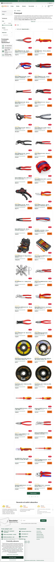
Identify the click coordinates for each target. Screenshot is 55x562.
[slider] (2, 25)
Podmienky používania (40, 560)
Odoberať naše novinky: (13, 522)
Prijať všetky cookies (12, 557)
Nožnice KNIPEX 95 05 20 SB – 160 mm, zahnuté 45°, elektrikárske (23, 77)
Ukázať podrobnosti (12, 559)
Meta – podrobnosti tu (8, 549)
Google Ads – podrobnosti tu (18, 548)
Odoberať (43, 520)
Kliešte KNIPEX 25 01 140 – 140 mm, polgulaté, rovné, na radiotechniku (22, 51)
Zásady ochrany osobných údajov (30, 560)
